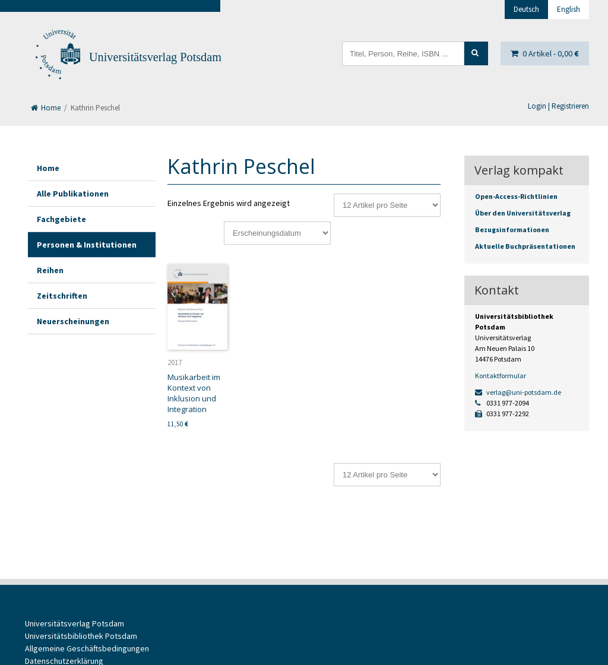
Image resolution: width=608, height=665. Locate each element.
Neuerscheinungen (73, 321)
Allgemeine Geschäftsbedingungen (87, 648)
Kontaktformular (500, 375)
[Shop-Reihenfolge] (277, 233)
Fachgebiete (61, 219)
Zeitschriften (62, 295)
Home (46, 108)
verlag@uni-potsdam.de (518, 392)
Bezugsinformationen (512, 229)
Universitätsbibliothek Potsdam (81, 636)
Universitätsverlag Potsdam (155, 57)
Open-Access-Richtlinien (516, 196)
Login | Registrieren (558, 106)
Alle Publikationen (73, 193)
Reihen (50, 270)
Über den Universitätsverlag (523, 212)
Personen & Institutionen (87, 244)
